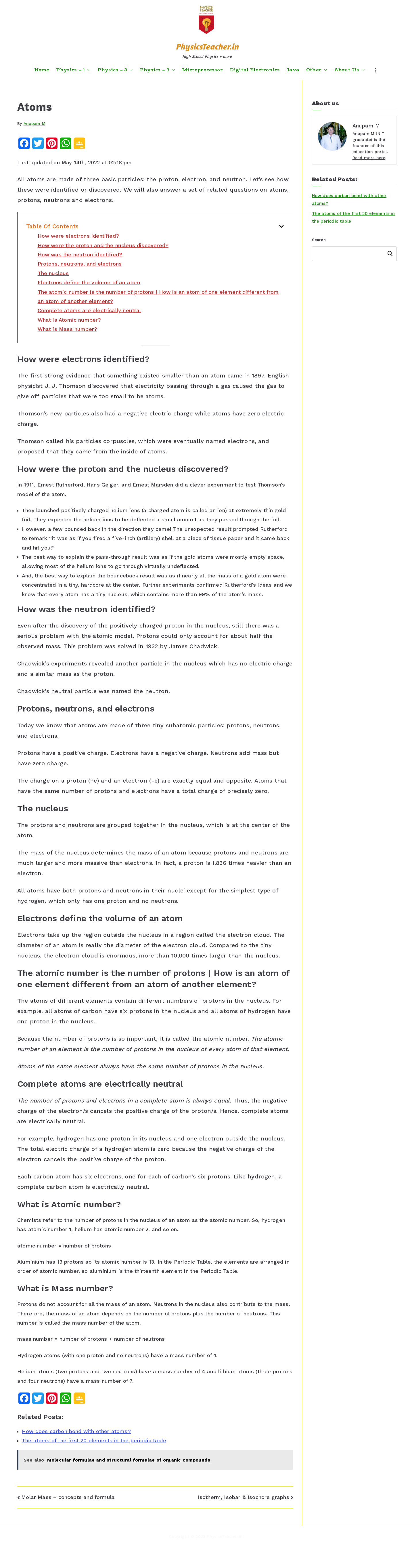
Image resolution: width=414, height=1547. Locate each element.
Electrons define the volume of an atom (89, 282)
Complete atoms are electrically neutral (89, 310)
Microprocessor (202, 70)
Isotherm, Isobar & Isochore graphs (243, 1497)
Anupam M (34, 123)
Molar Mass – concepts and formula (68, 1497)
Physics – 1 (73, 70)
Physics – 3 (157, 70)
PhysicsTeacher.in (207, 46)
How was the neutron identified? (80, 254)
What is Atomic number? (69, 320)
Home (41, 70)
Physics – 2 (115, 70)
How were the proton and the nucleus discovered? (103, 245)
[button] (88, 70)
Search (319, 240)
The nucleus (53, 273)
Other (316, 70)
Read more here (369, 157)
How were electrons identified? (78, 236)
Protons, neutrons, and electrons (80, 264)
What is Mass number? (67, 329)
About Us (349, 70)
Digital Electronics (255, 70)
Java (293, 70)
